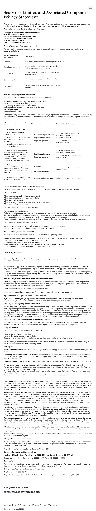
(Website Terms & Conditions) (17, 505)
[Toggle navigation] (90, 8)
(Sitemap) (52, 505)
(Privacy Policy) (39, 505)
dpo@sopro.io (24, 276)
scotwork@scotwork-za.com (22, 491)
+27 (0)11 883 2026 (16, 487)
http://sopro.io (19, 274)
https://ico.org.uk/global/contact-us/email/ (27, 469)
